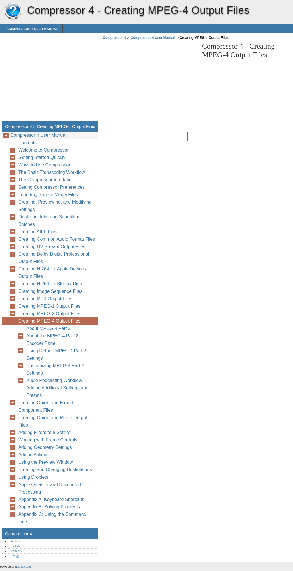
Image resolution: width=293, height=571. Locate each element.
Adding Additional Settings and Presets (57, 391)
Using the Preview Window (45, 462)
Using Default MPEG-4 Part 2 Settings (56, 354)
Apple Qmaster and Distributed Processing (49, 488)
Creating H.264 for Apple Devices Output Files (52, 272)
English (14, 546)
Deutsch (15, 541)
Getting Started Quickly (42, 157)
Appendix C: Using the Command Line (52, 518)
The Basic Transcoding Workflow (51, 172)
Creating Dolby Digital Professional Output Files (53, 258)
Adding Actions (33, 454)
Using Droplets (33, 477)
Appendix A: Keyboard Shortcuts (51, 499)
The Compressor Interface (45, 179)
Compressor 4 (12, 11)
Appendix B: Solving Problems (49, 506)
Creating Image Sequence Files (50, 291)
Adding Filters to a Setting (44, 432)
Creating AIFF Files (38, 231)
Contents (27, 142)
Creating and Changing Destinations (55, 469)
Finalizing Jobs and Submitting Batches (49, 220)
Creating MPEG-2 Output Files (49, 313)
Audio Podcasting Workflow (54, 380)
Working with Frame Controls (47, 439)
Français (15, 551)
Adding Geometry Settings (45, 447)
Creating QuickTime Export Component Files (45, 406)
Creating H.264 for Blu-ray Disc (50, 283)
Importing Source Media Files (48, 194)
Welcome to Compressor (43, 150)
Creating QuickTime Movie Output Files (52, 421)
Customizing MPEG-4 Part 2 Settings (55, 369)
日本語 (14, 556)
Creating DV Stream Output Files (51, 246)
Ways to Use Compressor (44, 164)
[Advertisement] (149, 82)
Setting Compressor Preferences (51, 187)
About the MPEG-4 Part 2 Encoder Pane (52, 339)
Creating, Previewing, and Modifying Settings (55, 206)
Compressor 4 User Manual (32, 29)
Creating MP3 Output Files (45, 298)
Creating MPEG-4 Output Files (49, 321)
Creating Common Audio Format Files (56, 239)
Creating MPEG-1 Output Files (49, 306)
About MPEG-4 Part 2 (48, 328)
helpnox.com (23, 566)
